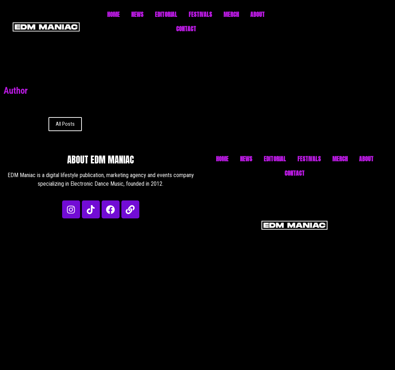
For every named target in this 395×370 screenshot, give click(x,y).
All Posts (65, 124)
